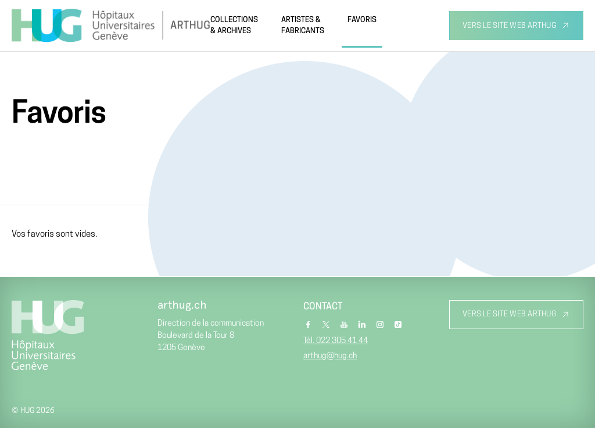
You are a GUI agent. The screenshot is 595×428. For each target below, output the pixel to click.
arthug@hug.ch (330, 356)
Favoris (362, 20)
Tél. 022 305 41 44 (335, 341)
